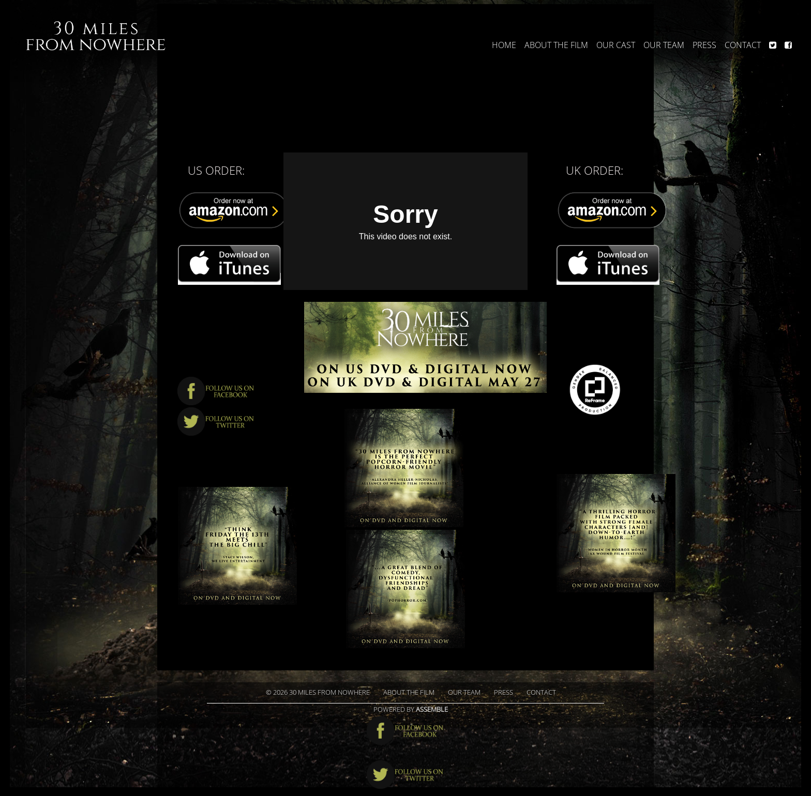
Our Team (663, 45)
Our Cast (615, 45)
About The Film (556, 45)
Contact (743, 45)
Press (704, 45)
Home (504, 45)
